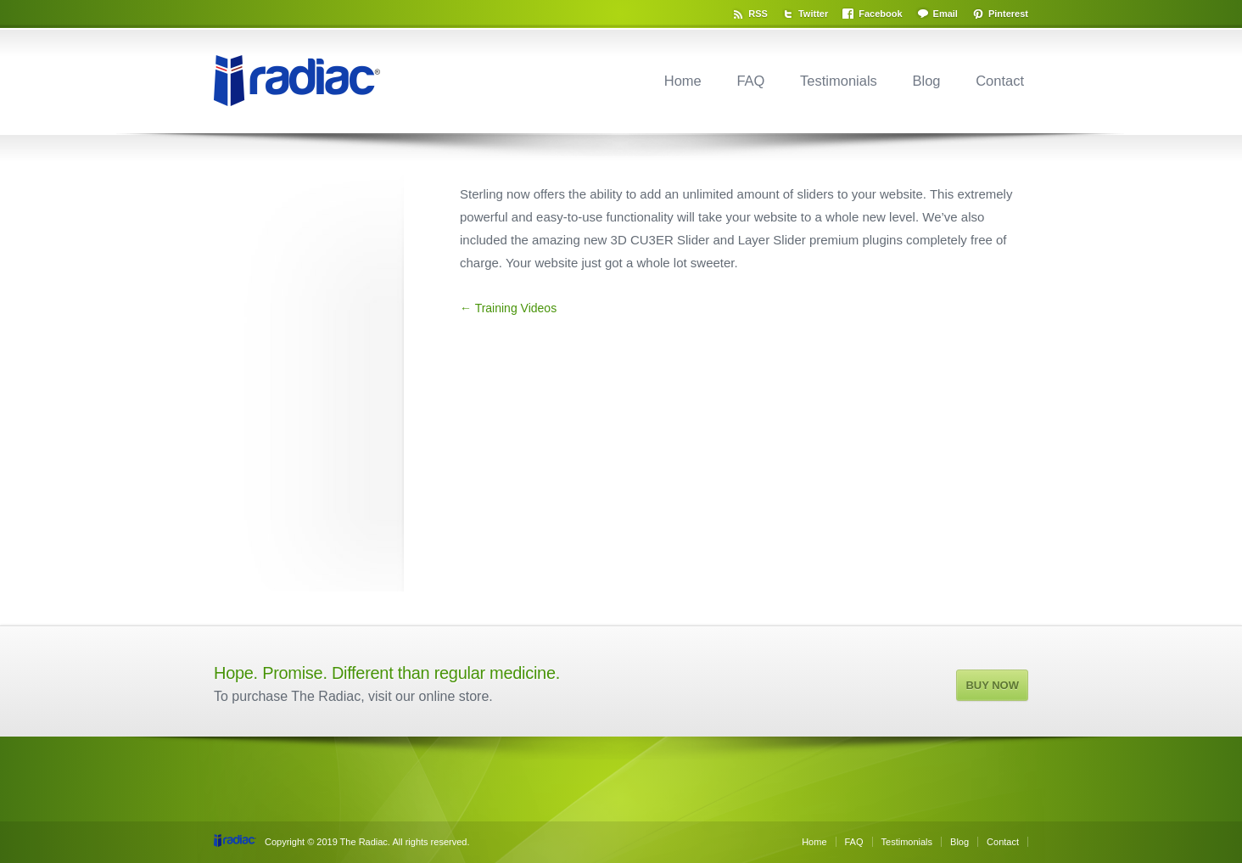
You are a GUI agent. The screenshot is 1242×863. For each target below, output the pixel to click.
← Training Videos (508, 308)
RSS (758, 13)
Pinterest (1008, 13)
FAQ (750, 80)
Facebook (880, 13)
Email (945, 13)
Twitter (813, 13)
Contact (1000, 80)
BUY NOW (992, 685)
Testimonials (838, 80)
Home (683, 80)
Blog (926, 80)
